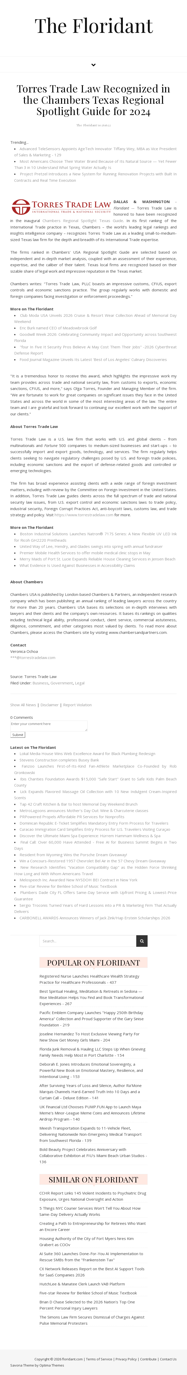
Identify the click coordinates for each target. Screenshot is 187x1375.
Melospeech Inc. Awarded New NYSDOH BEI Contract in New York (78, 879)
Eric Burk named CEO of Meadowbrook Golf (58, 327)
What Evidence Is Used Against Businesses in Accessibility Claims (77, 565)
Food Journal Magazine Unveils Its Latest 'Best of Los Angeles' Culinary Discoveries (93, 359)
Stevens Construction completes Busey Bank (59, 759)
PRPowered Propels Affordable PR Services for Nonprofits (72, 816)
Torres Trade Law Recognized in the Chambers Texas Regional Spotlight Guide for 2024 (94, 99)
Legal (79, 682)
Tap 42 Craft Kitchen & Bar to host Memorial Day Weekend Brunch (79, 804)
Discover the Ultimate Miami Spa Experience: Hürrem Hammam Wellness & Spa (90, 835)
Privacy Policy (126, 1359)
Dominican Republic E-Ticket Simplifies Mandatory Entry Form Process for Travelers (94, 823)
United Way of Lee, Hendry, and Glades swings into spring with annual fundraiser (91, 546)
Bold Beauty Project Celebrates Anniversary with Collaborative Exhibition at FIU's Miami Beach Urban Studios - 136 (93, 1155)
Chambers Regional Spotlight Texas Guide (82, 220)
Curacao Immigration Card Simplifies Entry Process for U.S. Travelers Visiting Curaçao (95, 829)
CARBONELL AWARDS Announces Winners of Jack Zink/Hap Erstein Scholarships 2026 (95, 917)
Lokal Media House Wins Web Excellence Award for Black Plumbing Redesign (87, 753)
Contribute (148, 1359)
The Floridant (94, 25)
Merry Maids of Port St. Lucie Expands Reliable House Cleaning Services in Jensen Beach (97, 558)
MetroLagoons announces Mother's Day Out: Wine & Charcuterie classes (84, 810)
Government (61, 682)
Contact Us (168, 1359)
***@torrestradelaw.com (32, 657)
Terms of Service (99, 1359)
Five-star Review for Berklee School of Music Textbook (68, 886)
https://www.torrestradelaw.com (84, 514)
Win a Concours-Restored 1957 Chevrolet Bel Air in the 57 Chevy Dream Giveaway (93, 860)
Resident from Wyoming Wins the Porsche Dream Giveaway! (73, 854)
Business (40, 682)
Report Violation (77, 704)
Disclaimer (49, 704)
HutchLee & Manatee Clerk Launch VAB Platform (82, 1283)
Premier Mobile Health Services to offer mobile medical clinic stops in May (85, 552)
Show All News (23, 704)
